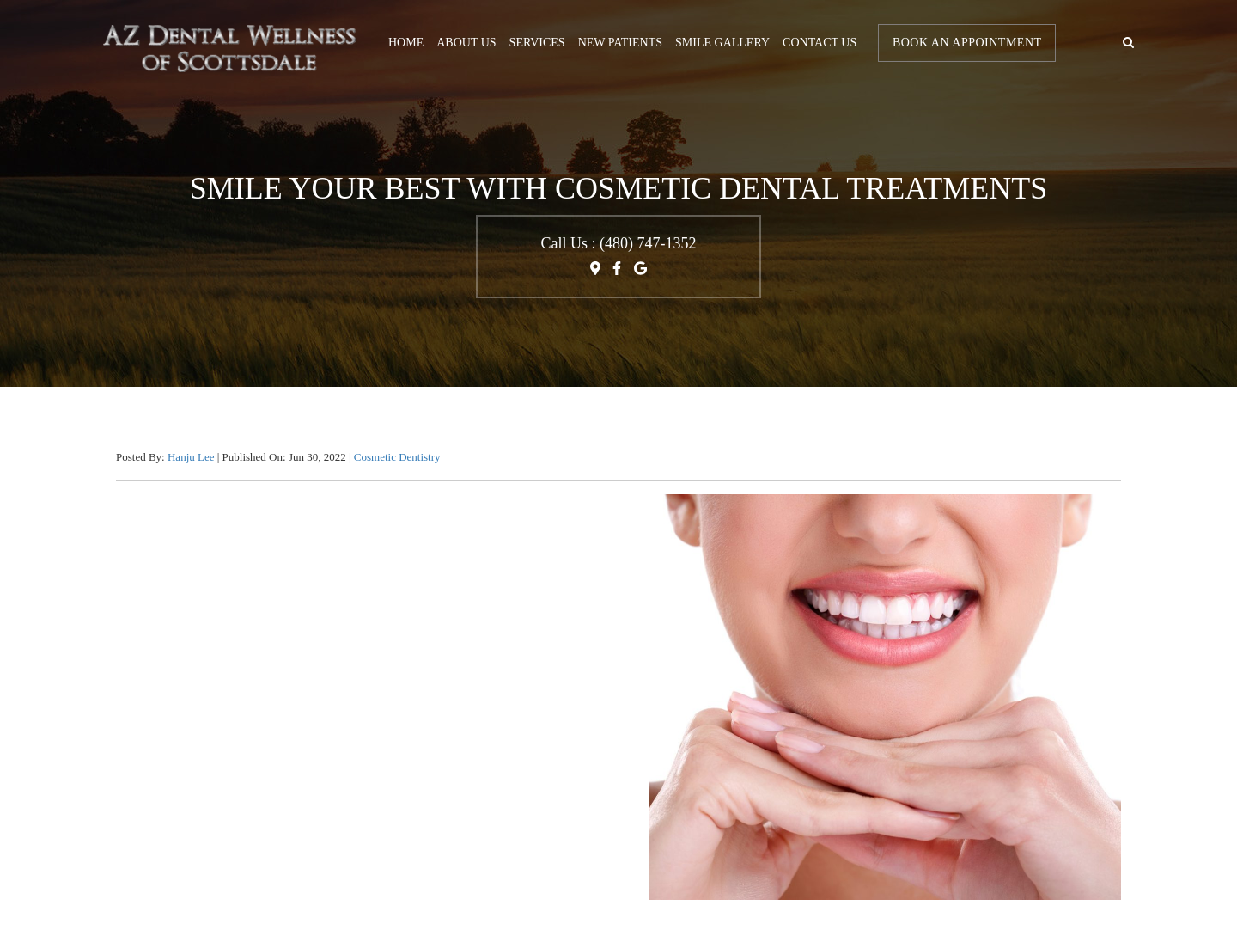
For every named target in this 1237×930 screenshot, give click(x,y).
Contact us (819, 42)
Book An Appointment (967, 42)
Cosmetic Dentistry (397, 456)
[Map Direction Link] (597, 274)
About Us (466, 42)
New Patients (620, 42)
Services (537, 42)
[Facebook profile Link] (616, 274)
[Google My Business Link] (640, 274)
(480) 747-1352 (648, 243)
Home (406, 42)
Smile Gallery (722, 42)
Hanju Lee (192, 456)
